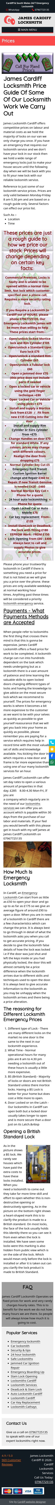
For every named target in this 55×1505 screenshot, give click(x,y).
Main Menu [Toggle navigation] (27, 30)
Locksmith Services (24, 1385)
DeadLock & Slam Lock (26, 1389)
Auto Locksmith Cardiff (26, 1394)
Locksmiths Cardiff (23, 1381)
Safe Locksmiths (22, 1359)
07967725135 (40, 9)
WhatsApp (12, 9)
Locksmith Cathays (24, 1407)
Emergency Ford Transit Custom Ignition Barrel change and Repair (28, 473)
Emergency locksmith (25, 1341)
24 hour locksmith (23, 1354)
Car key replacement (24, 517)
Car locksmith (20, 1346)
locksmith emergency (18, 603)
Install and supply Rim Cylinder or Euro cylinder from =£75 (30, 430)
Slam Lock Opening (24, 1376)
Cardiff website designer (32, 1501)
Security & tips (21, 1350)
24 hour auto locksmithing (28, 499)
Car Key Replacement (25, 1402)
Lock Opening (18, 539)
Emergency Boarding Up (27, 1372)
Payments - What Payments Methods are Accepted (25, 616)
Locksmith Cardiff (23, 1398)
